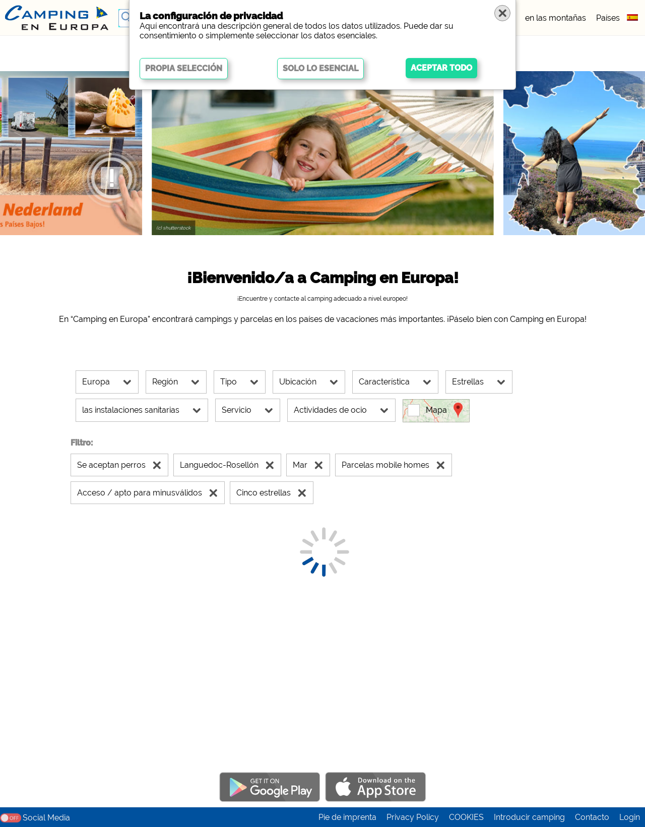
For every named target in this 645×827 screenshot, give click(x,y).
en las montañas (555, 18)
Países (608, 18)
